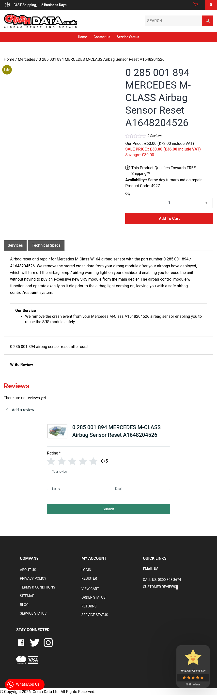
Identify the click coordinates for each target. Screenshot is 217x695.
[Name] (77, 494)
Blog (24, 605)
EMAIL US (150, 569)
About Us (28, 570)
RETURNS (88, 606)
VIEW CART (90, 589)
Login (86, 570)
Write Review (21, 364)
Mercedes (26, 59)
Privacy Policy (33, 578)
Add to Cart (169, 218)
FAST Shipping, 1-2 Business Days (35, 4)
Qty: (128, 194)
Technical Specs (46, 245)
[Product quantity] (169, 203)
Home (82, 37)
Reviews (155, 136)
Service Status (128, 37)
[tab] (15, 245)
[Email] (140, 494)
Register (89, 578)
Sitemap (27, 596)
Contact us (101, 37)
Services (15, 245)
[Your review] (108, 477)
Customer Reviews (159, 587)
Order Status (93, 597)
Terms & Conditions (37, 587)
